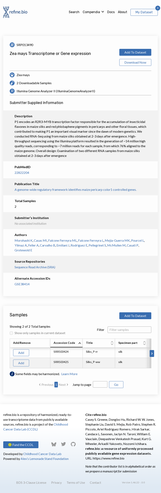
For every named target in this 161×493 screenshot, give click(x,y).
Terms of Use (76, 482)
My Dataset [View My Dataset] (144, 12)
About (122, 12)
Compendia (91, 12)
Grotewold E (23, 250)
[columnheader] (66, 343)
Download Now (135, 62)
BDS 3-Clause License (31, 482)
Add (21, 353)
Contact (95, 482)
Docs (111, 12)
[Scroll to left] (9, 353)
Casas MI (40, 240)
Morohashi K (24, 240)
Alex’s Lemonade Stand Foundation (45, 458)
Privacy (56, 482)
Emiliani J (62, 245)
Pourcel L (137, 240)
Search (74, 12)
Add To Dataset (135, 52)
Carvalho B (47, 245)
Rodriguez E (79, 245)
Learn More (69, 374)
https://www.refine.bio (108, 458)
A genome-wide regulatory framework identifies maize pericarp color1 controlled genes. (76, 189)
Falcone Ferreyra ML (62, 240)
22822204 (22, 172)
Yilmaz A (21, 245)
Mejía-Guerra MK (117, 240)
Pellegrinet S (97, 245)
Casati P (132, 245)
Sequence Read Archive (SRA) (35, 267)
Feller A (33, 245)
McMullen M (116, 245)
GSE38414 (22, 284)
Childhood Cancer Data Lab (42, 454)
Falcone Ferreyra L (91, 240)
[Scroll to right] (152, 353)
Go (116, 384)
